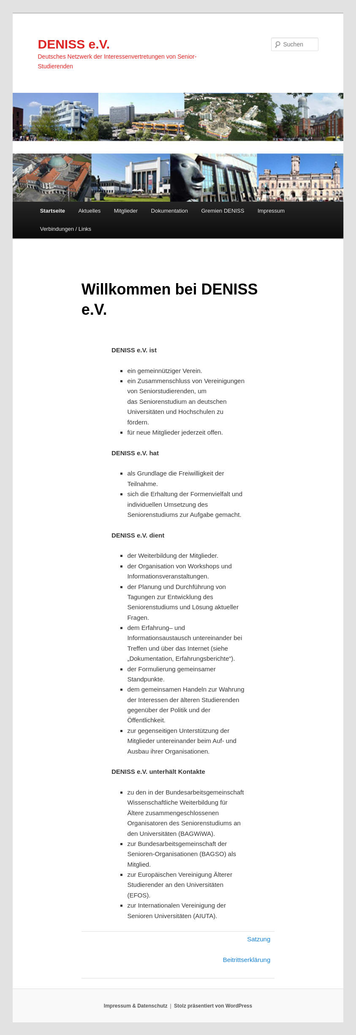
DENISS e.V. (74, 44)
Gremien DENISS (223, 211)
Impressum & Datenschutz (136, 1006)
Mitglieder (126, 211)
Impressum (271, 211)
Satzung (258, 939)
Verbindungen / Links (65, 229)
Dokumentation (169, 211)
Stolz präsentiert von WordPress (213, 1006)
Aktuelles (89, 211)
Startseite (52, 211)
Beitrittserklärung (247, 959)
